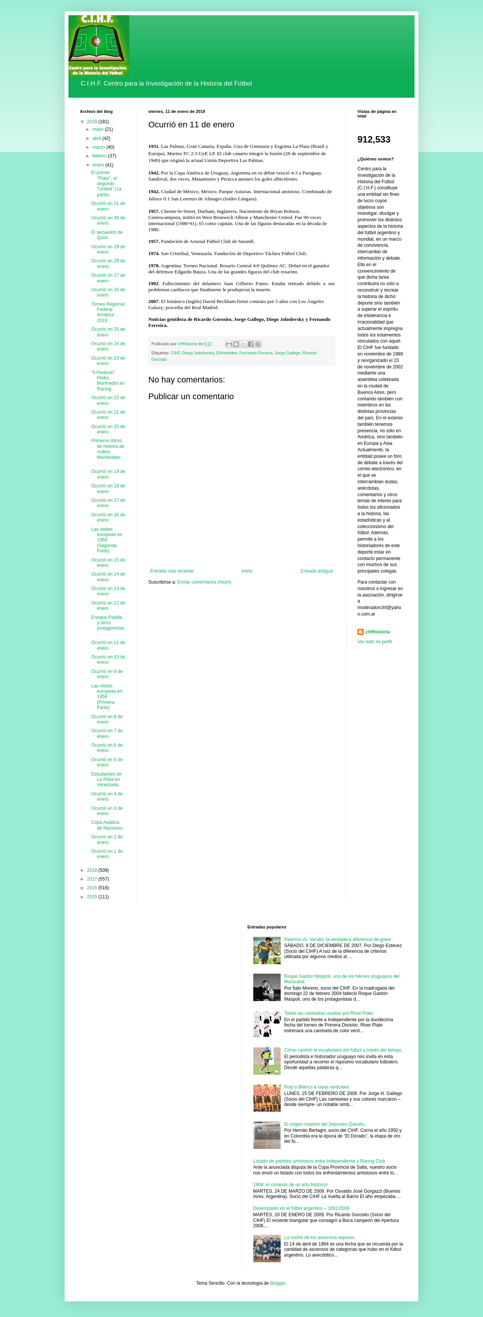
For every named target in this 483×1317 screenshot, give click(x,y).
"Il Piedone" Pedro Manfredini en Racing (108, 381)
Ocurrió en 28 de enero (108, 263)
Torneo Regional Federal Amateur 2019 (107, 312)
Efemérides (226, 353)
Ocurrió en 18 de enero (108, 488)
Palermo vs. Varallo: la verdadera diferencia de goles (337, 939)
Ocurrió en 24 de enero (108, 346)
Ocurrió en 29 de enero (108, 249)
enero (98, 165)
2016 (93, 887)
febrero (100, 156)
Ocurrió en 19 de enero (108, 474)
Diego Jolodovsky (198, 353)
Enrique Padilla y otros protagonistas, (107, 625)
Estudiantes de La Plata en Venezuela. (106, 779)
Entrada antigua (316, 571)
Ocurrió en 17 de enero (108, 503)
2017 (93, 879)
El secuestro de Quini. (107, 235)
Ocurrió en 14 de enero (108, 576)
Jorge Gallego (287, 353)
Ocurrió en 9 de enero (107, 674)
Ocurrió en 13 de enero (108, 591)
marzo (99, 147)
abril (97, 138)
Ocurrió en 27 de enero (108, 278)
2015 (93, 897)
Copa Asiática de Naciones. (107, 825)
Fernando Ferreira (255, 353)
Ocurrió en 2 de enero (107, 839)
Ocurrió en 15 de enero (108, 562)
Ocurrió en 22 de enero (108, 400)
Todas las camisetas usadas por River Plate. (329, 1013)
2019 (93, 121)
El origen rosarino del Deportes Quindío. (324, 1124)
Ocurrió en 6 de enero (107, 748)
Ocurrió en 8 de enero (107, 719)
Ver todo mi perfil (374, 641)
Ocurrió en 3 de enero (107, 811)
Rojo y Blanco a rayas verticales (316, 1087)
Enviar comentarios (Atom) (204, 582)
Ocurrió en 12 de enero (108, 605)
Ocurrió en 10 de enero (108, 659)
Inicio (247, 571)
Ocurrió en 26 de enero (108, 292)
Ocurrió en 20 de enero (108, 429)
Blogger (278, 1283)
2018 (93, 870)
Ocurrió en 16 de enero (108, 517)
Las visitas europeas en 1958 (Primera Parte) (106, 697)
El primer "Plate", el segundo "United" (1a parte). (106, 183)
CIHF (175, 353)
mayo (98, 129)
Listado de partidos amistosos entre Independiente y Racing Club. (319, 1161)
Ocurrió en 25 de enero (108, 332)
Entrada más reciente (172, 571)
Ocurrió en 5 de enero (107, 762)
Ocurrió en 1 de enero (107, 854)
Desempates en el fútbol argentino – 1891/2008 (301, 1208)
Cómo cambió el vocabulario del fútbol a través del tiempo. (343, 1050)
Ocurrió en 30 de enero (108, 220)
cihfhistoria (377, 632)
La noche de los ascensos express (319, 1237)
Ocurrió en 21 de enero (108, 414)
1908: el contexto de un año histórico (290, 1184)
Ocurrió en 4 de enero (107, 796)
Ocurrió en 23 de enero (108, 360)
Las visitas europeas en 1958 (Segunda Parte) (106, 540)
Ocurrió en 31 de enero (108, 206)
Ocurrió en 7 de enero (107, 733)
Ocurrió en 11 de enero (108, 645)
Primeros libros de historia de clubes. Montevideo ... (107, 451)
